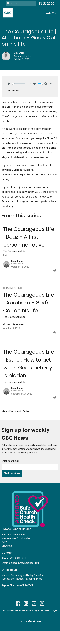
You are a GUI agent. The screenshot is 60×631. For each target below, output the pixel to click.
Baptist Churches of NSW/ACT (17, 585)
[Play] (9, 83)
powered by (30, 621)
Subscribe (12, 473)
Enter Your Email (10, 461)
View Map (7, 545)
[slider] (18, 83)
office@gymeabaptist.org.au (24, 562)
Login (54, 610)
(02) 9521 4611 (18, 558)
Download (13, 90)
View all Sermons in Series (15, 411)
